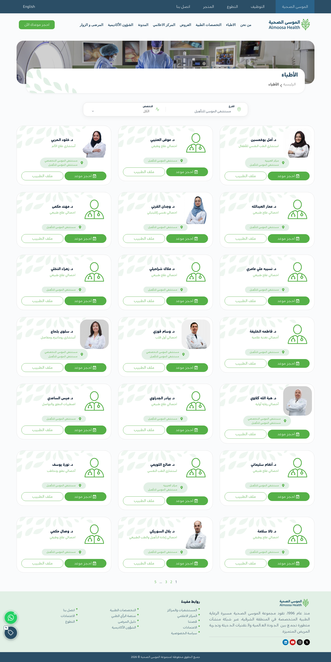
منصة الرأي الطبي (123, 612)
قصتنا (192, 617)
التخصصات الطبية (208, 25)
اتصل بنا (183, 7)
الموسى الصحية (295, 7)
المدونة (143, 25)
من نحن (245, 25)
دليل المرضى (127, 617)
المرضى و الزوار (91, 25)
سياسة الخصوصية (184, 629)
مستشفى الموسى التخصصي (61, 160)
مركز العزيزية (272, 160)
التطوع (232, 7)
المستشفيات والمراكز (182, 606)
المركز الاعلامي (164, 25)
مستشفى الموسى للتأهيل (264, 165)
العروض (185, 25)
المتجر (208, 7)
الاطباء (231, 25)
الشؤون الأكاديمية (120, 25)
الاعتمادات (190, 623)
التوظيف (258, 7)
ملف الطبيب (245, 176)
